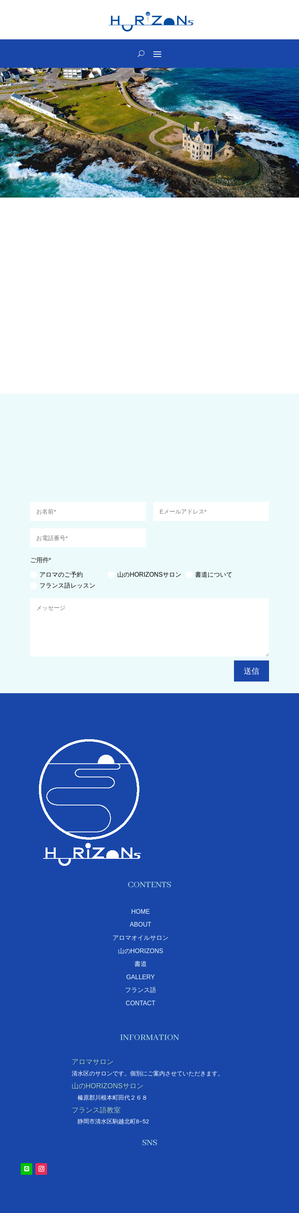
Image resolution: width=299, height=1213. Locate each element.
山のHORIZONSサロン (144, 575)
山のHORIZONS (140, 951)
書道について (209, 575)
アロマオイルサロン (141, 937)
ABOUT (140, 924)
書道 (140, 964)
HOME (140, 911)
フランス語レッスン (62, 586)
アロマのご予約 (56, 575)
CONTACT (140, 1003)
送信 (251, 671)
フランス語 (140, 990)
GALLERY (140, 977)
